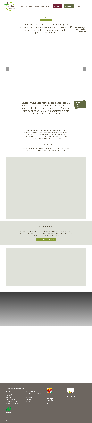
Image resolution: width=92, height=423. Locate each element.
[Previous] (1, 41)
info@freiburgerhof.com (13, 403)
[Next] (90, 41)
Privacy (28, 401)
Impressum (29, 397)
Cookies (28, 399)
